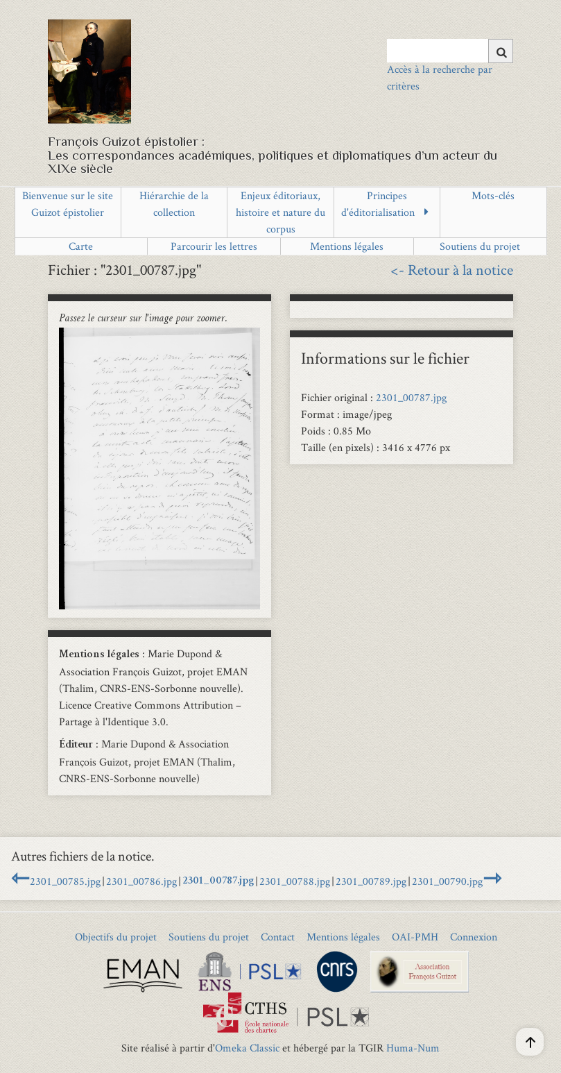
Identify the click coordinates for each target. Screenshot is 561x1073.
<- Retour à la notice (451, 269)
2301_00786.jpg (141, 881)
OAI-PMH (415, 936)
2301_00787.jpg (411, 397)
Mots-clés (493, 195)
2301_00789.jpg (371, 881)
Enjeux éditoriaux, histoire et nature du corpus (280, 212)
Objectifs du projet (116, 936)
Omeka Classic (247, 1047)
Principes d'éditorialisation (378, 203)
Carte (81, 246)
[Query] (450, 50)
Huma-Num (413, 1047)
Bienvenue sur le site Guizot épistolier (67, 203)
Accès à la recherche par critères (439, 77)
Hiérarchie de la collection (174, 203)
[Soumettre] (500, 51)
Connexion (473, 936)
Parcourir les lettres (214, 246)
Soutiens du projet (480, 246)
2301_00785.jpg (65, 881)
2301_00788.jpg (294, 881)
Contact (278, 936)
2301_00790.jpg (447, 881)
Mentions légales (346, 246)
